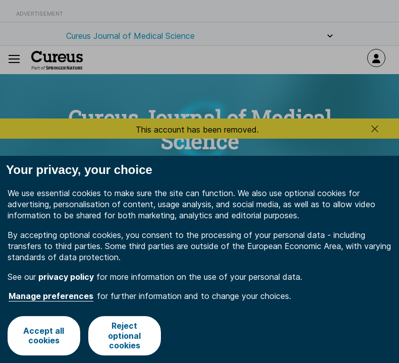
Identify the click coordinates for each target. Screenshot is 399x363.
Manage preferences (51, 296)
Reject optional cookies (124, 335)
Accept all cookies (43, 335)
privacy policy (66, 277)
